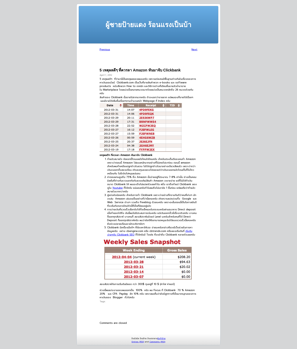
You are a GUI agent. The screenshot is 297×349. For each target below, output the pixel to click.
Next (194, 49)
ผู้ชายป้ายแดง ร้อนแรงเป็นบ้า (148, 25)
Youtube (117, 188)
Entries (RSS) (138, 341)
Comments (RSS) (157, 341)
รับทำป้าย (161, 338)
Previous (105, 49)
